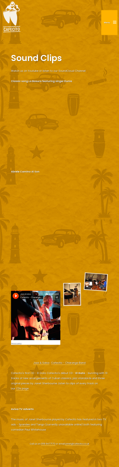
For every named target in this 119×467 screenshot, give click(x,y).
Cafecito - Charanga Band (68, 363)
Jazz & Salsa (41, 363)
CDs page (22, 388)
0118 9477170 (48, 443)
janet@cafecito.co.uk (77, 443)
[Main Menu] (109, 22)
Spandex (24, 424)
